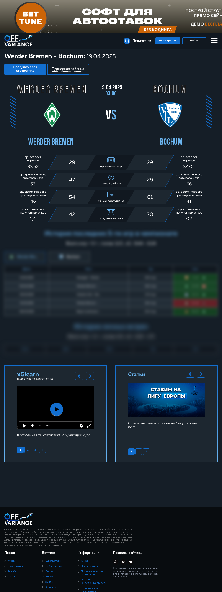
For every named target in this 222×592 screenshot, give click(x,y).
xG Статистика (53, 566)
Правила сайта (90, 566)
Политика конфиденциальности (93, 581)
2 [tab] (28, 450)
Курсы (11, 561)
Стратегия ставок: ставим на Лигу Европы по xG (163, 425)
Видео (49, 577)
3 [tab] (35, 450)
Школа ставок (53, 561)
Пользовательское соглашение (92, 573)
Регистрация (167, 40)
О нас (84, 561)
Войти (194, 40)
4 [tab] (42, 450)
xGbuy (49, 582)
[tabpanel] (55, 411)
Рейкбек (12, 571)
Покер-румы (15, 566)
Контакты (51, 587)
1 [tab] (20, 450)
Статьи (12, 577)
